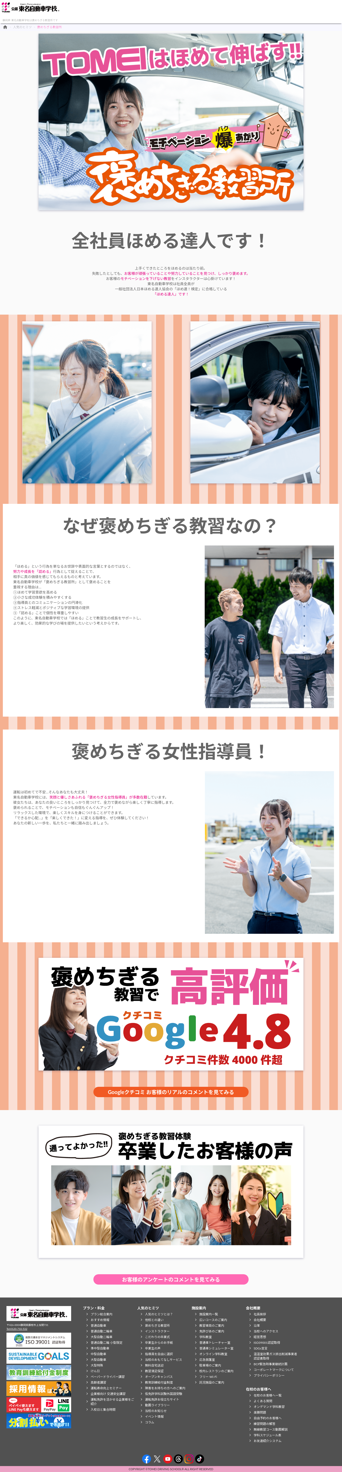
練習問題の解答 (264, 1424)
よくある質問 (263, 1401)
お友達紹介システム (267, 1441)
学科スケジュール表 (267, 1435)
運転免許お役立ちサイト (162, 1399)
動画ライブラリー (157, 1405)
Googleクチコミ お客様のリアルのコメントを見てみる (171, 1092)
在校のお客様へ (190, 10)
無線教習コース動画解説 (270, 1429)
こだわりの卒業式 (157, 1337)
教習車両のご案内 (211, 1325)
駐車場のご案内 (210, 1365)
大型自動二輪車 (101, 1337)
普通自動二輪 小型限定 (106, 1343)
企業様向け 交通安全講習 (108, 1394)
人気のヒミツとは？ (159, 1314)
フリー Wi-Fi (208, 1377)
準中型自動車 (100, 1348)
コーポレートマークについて (274, 1370)
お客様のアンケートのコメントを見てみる (171, 1279)
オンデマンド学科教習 (269, 1407)
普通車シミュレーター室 (216, 1348)
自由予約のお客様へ (267, 1418)
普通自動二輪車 (101, 1331)
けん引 (95, 1371)
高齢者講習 (98, 1382)
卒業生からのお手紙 (159, 1343)
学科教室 (205, 1337)
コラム (149, 1422)
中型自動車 (98, 1354)
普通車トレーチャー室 (214, 1343)
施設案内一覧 (208, 1314)
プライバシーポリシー (269, 1375)
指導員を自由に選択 (159, 1354)
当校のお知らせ (156, 1411)
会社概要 (162, 10)
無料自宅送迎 (154, 1365)
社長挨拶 (260, 1314)
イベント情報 (154, 1416)
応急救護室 (207, 1360)
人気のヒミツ (106, 10)
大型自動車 (98, 1360)
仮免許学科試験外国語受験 (163, 1394)
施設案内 (134, 10)
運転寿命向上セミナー (106, 1388)
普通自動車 (98, 1325)
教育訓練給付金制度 (159, 1382)
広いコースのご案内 (213, 1320)
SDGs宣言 (260, 1348)
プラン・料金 (79, 10)
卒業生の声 (152, 1348)
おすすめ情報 (100, 1320)
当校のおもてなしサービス (163, 1360)
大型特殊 (97, 1365)
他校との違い (154, 1320)
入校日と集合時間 (103, 1410)
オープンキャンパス (159, 1377)
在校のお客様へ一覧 (267, 1395)
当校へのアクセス (266, 1331)
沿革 (257, 1325)
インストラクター (157, 1331)
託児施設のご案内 (211, 1382)
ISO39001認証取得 (267, 1343)
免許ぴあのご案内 (211, 1331)
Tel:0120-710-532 (16, 1328)
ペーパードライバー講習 (108, 1377)
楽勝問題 (260, 1412)
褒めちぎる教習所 (157, 1325)
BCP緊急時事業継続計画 (270, 1364)
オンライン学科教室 (213, 1354)
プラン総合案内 (101, 1314)
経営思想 (260, 1337)
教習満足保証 (154, 1371)
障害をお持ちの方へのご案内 (165, 1388)
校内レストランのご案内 (216, 1371)
